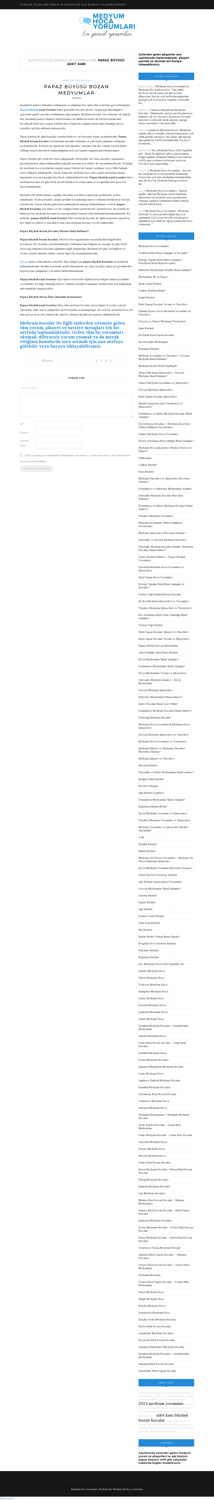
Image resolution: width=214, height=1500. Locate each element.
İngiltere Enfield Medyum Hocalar (159, 1080)
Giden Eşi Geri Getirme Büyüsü (158, 875)
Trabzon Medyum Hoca (153, 984)
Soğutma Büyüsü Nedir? (153, 806)
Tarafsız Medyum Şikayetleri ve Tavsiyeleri (165, 608)
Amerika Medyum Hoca (153, 1142)
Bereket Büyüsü (148, 786)
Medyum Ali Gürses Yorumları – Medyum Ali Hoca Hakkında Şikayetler (166, 859)
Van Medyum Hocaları (152, 1193)
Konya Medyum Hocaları (153, 1060)
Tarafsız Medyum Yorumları (156, 516)
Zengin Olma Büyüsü (151, 779)
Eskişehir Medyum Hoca (153, 991)
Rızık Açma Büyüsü (150, 283)
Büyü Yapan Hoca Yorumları (155, 577)
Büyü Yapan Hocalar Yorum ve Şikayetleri (164, 638)
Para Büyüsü (146, 471)
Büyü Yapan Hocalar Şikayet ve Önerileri (163, 632)
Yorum (48, 360)
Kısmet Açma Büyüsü (151, 916)
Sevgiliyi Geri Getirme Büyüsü (157, 943)
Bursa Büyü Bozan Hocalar (155, 1326)
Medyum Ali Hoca (122, 1489)
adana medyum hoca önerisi (163, 1431)
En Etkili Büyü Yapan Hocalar (156, 335)
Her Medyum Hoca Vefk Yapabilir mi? (161, 964)
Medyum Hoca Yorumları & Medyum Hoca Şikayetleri (164, 88)
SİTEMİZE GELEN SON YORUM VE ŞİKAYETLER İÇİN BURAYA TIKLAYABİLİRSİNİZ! (73, 4)
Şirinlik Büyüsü (148, 844)
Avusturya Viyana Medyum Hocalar (160, 1247)
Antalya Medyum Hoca (152, 1036)
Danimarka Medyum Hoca (154, 1312)
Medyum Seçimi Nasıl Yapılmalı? (158, 365)
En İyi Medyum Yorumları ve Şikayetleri (163, 813)
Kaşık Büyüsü (146, 297)
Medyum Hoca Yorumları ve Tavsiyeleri (163, 741)
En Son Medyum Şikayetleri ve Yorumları (164, 601)
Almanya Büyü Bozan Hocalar (156, 1364)
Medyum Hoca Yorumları (165, 170)
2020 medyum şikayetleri (150, 1411)
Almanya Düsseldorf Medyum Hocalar (162, 1347)
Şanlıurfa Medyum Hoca (163, 130)
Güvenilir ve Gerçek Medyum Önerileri (162, 540)
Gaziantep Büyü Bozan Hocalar (158, 1094)
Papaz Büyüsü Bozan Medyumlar (158, 645)
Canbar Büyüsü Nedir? (152, 290)
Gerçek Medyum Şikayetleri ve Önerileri (163, 734)
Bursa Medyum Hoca (151, 1292)
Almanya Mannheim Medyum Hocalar (161, 1066)
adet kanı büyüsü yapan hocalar (153, 1393)
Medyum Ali (105, 1489)
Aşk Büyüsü (145, 909)
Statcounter (7, 1498)
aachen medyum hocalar (173, 1396)
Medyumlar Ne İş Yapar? (153, 277)
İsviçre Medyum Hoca (152, 1148)
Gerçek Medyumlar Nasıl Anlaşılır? (160, 888)
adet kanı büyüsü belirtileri (156, 1408)
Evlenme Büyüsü (148, 950)
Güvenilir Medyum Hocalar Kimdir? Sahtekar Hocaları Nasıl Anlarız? (166, 548)
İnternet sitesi (24, 443)
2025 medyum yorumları (150, 1396)
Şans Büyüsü (146, 328)
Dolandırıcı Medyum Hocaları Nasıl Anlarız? (165, 710)
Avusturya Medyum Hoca (154, 1101)
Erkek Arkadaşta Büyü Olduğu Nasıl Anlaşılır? (166, 441)
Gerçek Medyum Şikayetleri (156, 389)
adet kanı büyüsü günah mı (181, 1393)
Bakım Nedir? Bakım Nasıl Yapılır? (159, 936)
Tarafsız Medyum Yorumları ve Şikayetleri (164, 820)
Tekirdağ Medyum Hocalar (155, 717)
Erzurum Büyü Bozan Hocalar (157, 1340)
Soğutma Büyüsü (149, 957)
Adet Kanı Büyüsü (149, 923)
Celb (141, 837)
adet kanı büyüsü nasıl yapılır (172, 1399)
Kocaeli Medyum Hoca (152, 1005)
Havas (23, 261)
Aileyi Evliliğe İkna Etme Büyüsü (158, 652)
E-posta (25, 432)
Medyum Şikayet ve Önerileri (156, 758)
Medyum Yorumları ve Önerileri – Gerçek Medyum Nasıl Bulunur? (164, 357)
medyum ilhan (170, 1411)
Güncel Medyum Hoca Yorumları (158, 434)
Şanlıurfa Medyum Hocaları (155, 1220)
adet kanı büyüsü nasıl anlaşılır (162, 1428)
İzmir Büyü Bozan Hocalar (155, 1162)
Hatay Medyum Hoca (151, 998)
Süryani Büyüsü (148, 765)
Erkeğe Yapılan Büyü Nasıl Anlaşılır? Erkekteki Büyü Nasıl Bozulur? (160, 261)
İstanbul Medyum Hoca (153, 1053)
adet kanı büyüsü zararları (159, 1424)
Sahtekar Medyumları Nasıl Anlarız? (160, 697)
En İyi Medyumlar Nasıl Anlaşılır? (159, 659)
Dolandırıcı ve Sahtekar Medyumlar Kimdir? (165, 488)
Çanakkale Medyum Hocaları (156, 1333)
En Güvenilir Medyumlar (153, 342)
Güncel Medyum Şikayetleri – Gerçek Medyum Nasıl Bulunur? (161, 374)
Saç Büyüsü (145, 929)
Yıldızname (145, 458)
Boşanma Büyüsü (149, 348)
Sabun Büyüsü (147, 851)
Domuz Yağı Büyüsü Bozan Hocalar (160, 594)
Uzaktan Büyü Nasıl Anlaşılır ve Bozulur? (163, 253)
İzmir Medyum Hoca (151, 1073)
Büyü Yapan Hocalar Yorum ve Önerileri (163, 304)
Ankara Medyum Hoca (152, 971)
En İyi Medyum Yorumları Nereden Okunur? (165, 868)
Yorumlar (138, 1489)
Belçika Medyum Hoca (152, 1305)
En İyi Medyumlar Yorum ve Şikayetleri (162, 673)
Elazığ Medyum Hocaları (153, 1179)
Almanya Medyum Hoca (153, 1108)
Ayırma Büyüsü (148, 895)
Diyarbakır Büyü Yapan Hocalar (158, 1370)
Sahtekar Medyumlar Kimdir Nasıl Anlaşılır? (165, 270)
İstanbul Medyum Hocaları (155, 1087)
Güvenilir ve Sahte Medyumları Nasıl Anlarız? (166, 772)
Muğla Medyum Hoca (151, 1299)
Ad (22, 424)
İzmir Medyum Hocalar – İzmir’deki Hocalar (165, 1135)
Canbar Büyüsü (148, 464)
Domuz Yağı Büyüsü (151, 625)
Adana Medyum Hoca (151, 1019)
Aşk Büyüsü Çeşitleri (151, 792)
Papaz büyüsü (29, 109)
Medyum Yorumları (76, 80)
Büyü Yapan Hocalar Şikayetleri (158, 396)
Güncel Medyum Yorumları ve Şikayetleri (164, 383)
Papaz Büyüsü (147, 902)
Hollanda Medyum (149, 1275)
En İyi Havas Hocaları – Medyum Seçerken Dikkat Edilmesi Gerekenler (164, 425)
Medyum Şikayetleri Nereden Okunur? (162, 533)
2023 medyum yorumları (161, 1403)
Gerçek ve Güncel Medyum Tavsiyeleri (162, 321)
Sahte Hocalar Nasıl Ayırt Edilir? (158, 704)
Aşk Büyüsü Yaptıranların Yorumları (160, 881)
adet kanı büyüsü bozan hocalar (163, 1418)
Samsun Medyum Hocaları (154, 1186)
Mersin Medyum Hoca (152, 1155)
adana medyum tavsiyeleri (182, 1408)
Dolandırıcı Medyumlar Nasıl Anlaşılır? (162, 666)
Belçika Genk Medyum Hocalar (157, 1319)
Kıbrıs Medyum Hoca (151, 977)
